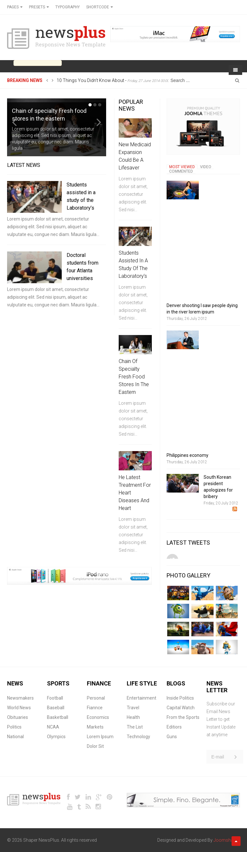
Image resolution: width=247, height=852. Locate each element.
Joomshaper (227, 840)
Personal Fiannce (96, 702)
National (15, 736)
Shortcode (97, 7)
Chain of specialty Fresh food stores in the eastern (134, 376)
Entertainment (141, 698)
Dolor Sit (95, 746)
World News (19, 707)
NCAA (53, 727)
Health (133, 717)
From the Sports (183, 717)
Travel (133, 707)
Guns (172, 736)
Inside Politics (180, 698)
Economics (98, 717)
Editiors (174, 727)
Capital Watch (181, 707)
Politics (14, 727)
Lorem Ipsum (100, 736)
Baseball (55, 707)
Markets (95, 727)
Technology (138, 736)
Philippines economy (187, 455)
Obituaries (17, 717)
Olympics (56, 736)
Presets (37, 7)
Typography (67, 7)
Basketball (57, 717)
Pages (13, 7)
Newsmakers (20, 698)
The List (135, 727)
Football (55, 698)
